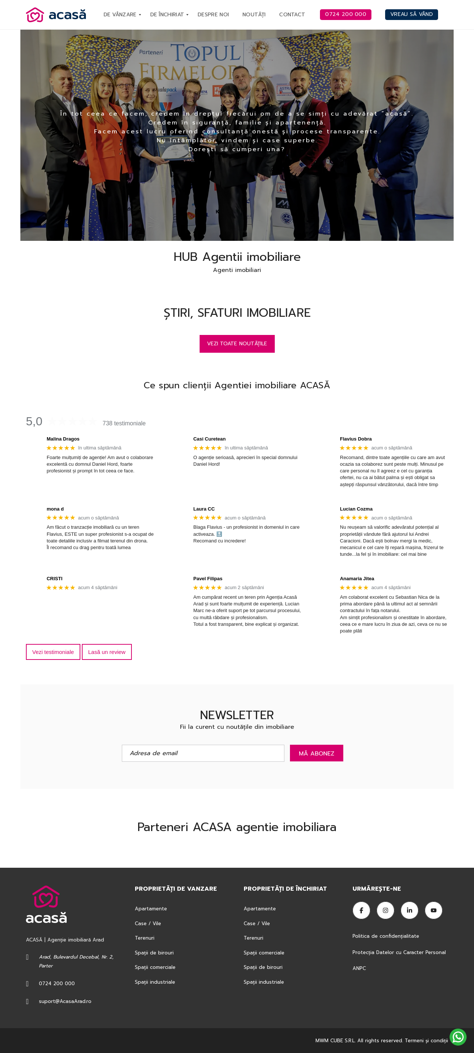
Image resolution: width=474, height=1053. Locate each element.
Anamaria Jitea (357, 578)
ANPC (359, 968)
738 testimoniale (124, 423)
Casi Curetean (209, 439)
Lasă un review (107, 652)
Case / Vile (148, 923)
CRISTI (55, 578)
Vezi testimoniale (53, 652)
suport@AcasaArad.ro (65, 1001)
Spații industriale (155, 982)
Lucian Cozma (356, 509)
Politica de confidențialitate (387, 936)
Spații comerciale (155, 967)
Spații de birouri (154, 952)
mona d (55, 509)
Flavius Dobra (356, 439)
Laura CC (204, 509)
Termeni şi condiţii (426, 1040)
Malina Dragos (63, 439)
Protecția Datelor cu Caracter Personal (399, 952)
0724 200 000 (57, 983)
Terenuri (144, 937)
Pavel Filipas (208, 578)
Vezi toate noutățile (237, 344)
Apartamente (151, 908)
